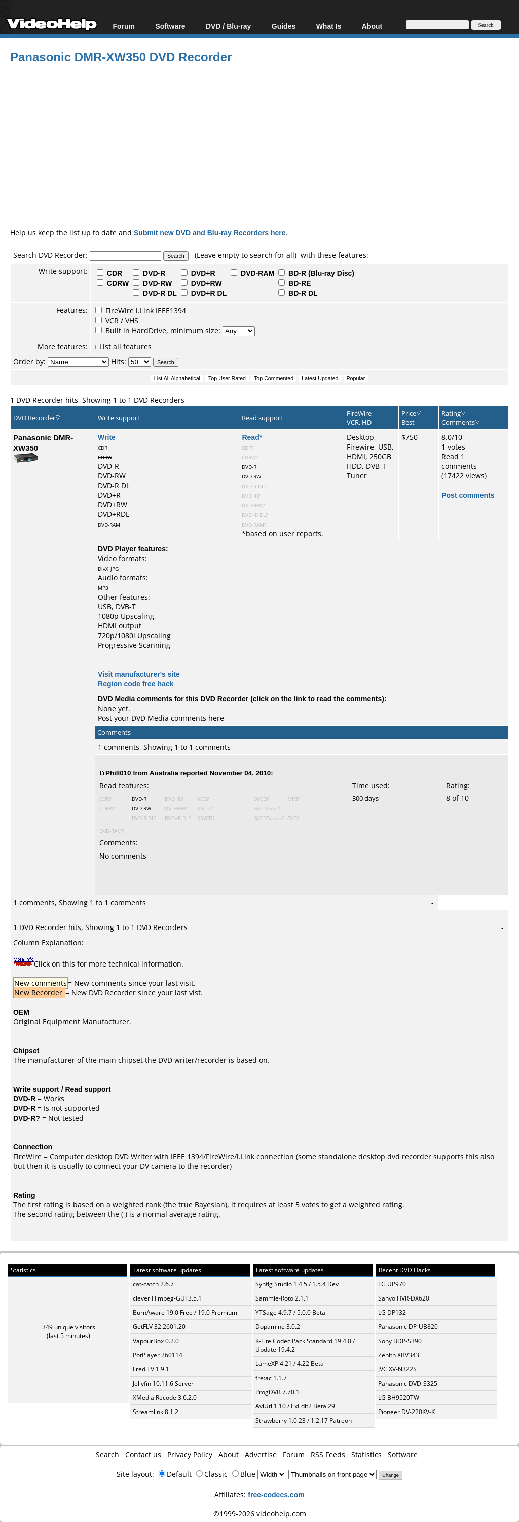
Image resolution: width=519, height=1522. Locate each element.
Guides (283, 26)
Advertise (261, 1454)
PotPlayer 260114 (157, 1355)
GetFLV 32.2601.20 (159, 1326)
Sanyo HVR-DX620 (403, 1298)
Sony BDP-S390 (400, 1341)
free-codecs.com (276, 1494)
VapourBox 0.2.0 (156, 1341)
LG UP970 (392, 1284)
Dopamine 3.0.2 (277, 1326)
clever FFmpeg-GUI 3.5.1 (167, 1298)
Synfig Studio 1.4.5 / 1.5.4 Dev (297, 1284)
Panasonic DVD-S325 (407, 1383)
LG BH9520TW (398, 1397)
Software (170, 26)
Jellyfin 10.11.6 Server (163, 1383)
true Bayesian (201, 1204)
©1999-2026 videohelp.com (259, 1513)
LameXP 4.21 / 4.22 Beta (289, 1363)
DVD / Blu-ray (228, 26)
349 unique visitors (68, 1327)
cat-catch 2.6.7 (153, 1284)
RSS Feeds (328, 1454)
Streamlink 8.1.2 (155, 1411)
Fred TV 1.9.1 (151, 1369)
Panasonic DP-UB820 (408, 1326)
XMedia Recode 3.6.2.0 (165, 1397)
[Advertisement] (264, 144)
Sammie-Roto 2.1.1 (282, 1298)
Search (107, 1454)
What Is (329, 26)
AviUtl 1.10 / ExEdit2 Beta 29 (295, 1406)
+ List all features (122, 346)
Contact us (143, 1454)
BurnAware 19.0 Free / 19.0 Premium (185, 1312)
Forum (124, 26)
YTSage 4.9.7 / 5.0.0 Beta (290, 1312)
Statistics (366, 1454)
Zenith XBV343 (398, 1355)
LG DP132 (392, 1312)
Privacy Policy (189, 1454)
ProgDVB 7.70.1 (277, 1392)
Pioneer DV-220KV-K (406, 1411)
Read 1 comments (459, 461)
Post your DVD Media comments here (161, 718)
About (372, 26)
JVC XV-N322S (397, 1369)
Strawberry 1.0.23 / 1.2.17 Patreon (303, 1420)
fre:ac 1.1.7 (271, 1377)
